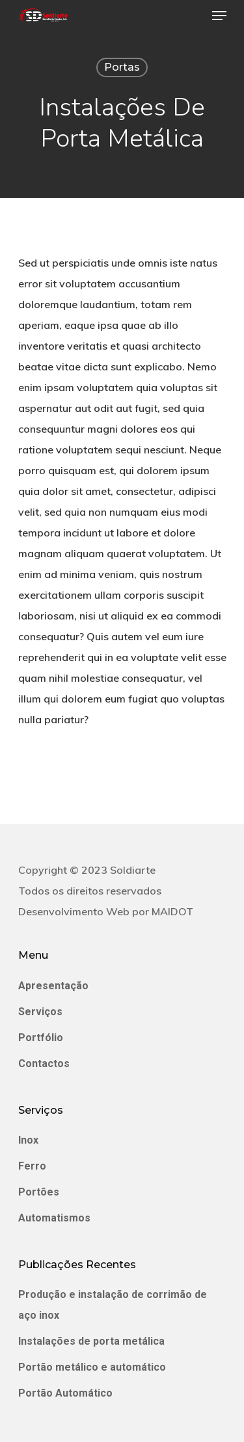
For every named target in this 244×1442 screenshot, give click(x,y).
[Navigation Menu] (219, 15)
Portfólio (40, 1037)
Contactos (44, 1063)
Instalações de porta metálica (91, 1341)
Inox (28, 1140)
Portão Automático (65, 1393)
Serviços (40, 1011)
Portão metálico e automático (92, 1367)
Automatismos (54, 1218)
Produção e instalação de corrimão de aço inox (112, 1304)
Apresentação (53, 985)
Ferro (32, 1166)
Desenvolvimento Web (73, 911)
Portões (38, 1192)
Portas (122, 67)
